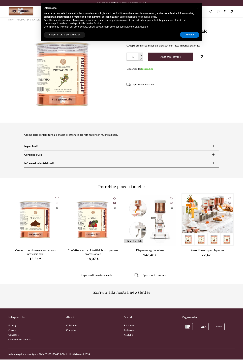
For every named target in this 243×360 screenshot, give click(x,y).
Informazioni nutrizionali (39, 163)
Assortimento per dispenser (207, 250)
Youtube (128, 335)
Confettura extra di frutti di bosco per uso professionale (93, 252)
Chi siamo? (72, 325)
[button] (197, 8)
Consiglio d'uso (33, 155)
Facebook (129, 325)
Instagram (129, 330)
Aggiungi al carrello (171, 57)
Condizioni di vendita (19, 340)
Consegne (13, 335)
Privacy (12, 325)
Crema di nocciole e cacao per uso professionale (35, 252)
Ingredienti (31, 146)
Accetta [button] (189, 34)
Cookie (12, 330)
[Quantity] (135, 57)
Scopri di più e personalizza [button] (64, 34)
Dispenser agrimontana (150, 250)
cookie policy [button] (150, 16)
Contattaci (71, 330)
